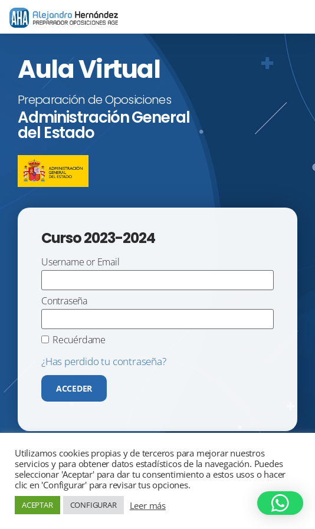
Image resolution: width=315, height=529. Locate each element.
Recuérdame (79, 340)
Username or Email (80, 262)
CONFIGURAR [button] (93, 505)
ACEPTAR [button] (37, 505)
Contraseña (64, 301)
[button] (280, 503)
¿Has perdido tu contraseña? (103, 361)
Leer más (148, 505)
